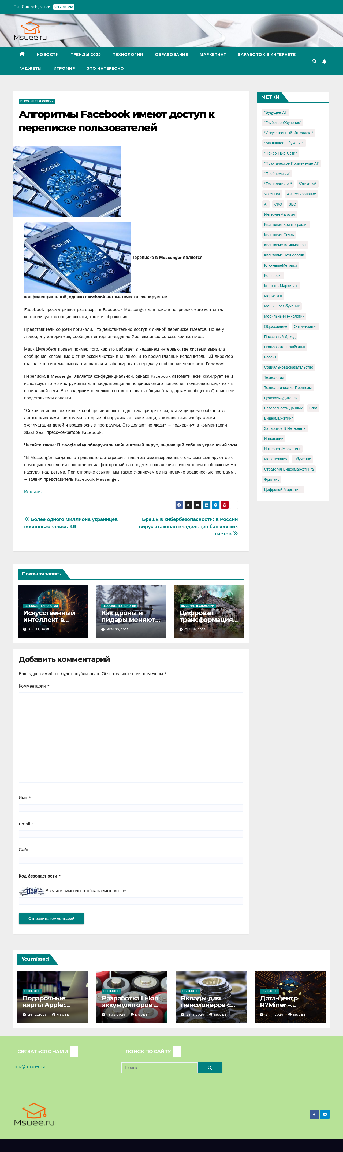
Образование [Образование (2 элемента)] (276, 326)
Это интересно (105, 68)
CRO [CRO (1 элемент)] (278, 204)
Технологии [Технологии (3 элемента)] (274, 377)
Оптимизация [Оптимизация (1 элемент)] (306, 326)
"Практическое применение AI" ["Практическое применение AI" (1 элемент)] (291, 163)
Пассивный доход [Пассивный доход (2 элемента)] (280, 337)
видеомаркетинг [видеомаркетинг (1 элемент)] (278, 418)
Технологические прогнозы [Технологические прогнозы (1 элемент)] (288, 388)
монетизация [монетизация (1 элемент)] (276, 459)
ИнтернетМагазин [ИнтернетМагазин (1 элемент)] (279, 214)
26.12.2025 (38, 1015)
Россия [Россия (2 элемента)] (270, 357)
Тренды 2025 (85, 54)
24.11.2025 (196, 1015)
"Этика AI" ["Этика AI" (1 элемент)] (308, 184)
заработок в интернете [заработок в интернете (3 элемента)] (285, 428)
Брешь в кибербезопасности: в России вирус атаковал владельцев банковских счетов (188, 526)
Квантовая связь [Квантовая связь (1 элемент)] (279, 235)
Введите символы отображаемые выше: (86, 890)
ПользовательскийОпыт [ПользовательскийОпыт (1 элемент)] (285, 347)
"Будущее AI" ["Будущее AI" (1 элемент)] (276, 112)
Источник (33, 491)
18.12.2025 (117, 1015)
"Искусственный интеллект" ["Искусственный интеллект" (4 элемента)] (288, 133)
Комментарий (34, 686)
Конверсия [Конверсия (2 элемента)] (273, 275)
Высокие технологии (37, 101)
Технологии (128, 54)
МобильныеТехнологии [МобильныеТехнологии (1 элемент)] (284, 316)
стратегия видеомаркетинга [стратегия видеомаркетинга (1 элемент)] (289, 469)
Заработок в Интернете (267, 54)
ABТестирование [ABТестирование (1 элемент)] (301, 194)
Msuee (60, 1015)
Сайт (24, 849)
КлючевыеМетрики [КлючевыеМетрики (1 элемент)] (280, 265)
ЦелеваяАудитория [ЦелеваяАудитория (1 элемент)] (281, 398)
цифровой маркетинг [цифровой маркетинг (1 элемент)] (283, 489)
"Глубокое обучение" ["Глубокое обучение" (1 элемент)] (283, 122)
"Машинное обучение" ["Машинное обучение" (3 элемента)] (284, 143)
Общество (32, 991)
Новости (48, 54)
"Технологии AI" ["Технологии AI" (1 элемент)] (278, 184)
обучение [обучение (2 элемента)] (302, 459)
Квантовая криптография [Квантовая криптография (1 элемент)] (286, 224)
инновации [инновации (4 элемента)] (274, 438)
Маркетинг (213, 54)
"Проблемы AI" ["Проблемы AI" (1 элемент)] (277, 173)
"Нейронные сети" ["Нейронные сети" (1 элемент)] (280, 153)
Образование (171, 54)
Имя (25, 797)
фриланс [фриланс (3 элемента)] (271, 479)
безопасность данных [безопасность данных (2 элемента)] (283, 408)
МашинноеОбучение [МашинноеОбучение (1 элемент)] (282, 306)
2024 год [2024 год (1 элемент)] (272, 194)
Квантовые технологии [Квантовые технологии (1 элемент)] (284, 255)
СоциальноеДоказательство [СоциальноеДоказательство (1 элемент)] (288, 367)
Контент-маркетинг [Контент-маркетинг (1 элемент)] (281, 286)
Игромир (64, 68)
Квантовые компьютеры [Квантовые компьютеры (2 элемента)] (285, 245)
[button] (314, 61)
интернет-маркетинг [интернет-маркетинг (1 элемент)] (282, 449)
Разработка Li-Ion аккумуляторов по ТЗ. (132, 1004)
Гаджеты (30, 68)
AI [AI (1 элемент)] (266, 204)
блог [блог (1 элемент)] (313, 408)
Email (26, 823)
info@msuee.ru (29, 1066)
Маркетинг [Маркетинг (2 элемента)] (273, 296)
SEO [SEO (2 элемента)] (292, 204)
